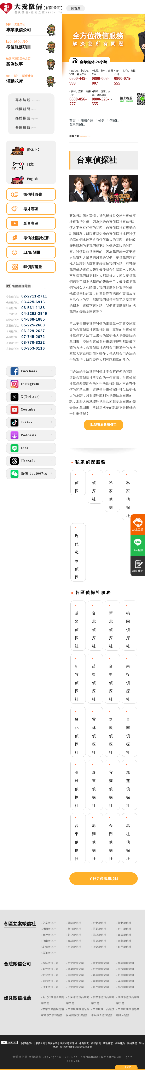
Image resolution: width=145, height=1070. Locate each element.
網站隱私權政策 (83, 1046)
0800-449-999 (78, 80)
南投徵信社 (49, 934)
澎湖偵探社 (94, 842)
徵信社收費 (32, 194)
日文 (30, 164)
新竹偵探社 (77, 682)
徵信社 (23, 1056)
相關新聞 (84, 1043)
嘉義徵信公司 (101, 975)
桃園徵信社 (49, 928)
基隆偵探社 (77, 629)
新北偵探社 (111, 629)
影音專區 (30, 223)
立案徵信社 (49, 922)
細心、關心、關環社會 (31, 79)
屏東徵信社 (99, 940)
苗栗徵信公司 (76, 969)
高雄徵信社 (74, 940)
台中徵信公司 (101, 969)
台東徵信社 (74, 946)
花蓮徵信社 (49, 946)
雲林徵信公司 (76, 975)
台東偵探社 (77, 842)
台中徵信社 (124, 928)
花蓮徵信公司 (126, 981)
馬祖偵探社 (128, 842)
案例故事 (53, 1043)
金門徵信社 (124, 946)
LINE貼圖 (31, 252)
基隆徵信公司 (50, 963)
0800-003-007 (100, 80)
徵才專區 (30, 209)
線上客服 (137, 529)
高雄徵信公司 (50, 981)
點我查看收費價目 (103, 424)
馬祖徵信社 (49, 952)
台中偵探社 (111, 682)
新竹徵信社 (74, 928)
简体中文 (33, 150)
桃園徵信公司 (126, 963)
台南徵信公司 (126, 975)
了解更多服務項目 (103, 879)
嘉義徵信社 (124, 934)
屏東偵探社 (94, 789)
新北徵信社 (124, 922)
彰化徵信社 (74, 934)
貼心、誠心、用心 (31, 45)
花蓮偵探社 (128, 789)
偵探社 (94, 491)
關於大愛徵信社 (31, 27)
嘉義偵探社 (111, 736)
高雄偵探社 (77, 789)
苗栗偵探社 (94, 682)
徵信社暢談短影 (36, 238)
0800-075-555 (122, 80)
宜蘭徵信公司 (101, 981)
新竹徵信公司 (50, 969)
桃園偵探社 (128, 629)
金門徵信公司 (101, 987)
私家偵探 (111, 495)
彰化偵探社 (77, 736)
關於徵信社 (27, 1043)
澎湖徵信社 (99, 946)
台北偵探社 (94, 629)
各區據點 (120, 1043)
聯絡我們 (132, 1043)
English (32, 178)
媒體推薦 (96, 1043)
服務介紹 (41, 1043)
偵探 (77, 487)
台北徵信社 (99, 922)
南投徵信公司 (126, 969)
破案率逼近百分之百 (31, 62)
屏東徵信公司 (76, 981)
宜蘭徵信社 (124, 940)
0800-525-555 (100, 101)
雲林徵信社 (99, 934)
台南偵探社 (128, 736)
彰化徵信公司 (50, 975)
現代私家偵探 (77, 556)
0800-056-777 (78, 101)
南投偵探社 (128, 682)
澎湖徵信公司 (76, 987)
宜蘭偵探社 (111, 789)
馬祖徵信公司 (126, 987)
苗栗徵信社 (99, 928)
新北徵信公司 (101, 963)
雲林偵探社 (94, 736)
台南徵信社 (49, 940)
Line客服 (138, 550)
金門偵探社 (111, 842)
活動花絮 (108, 1043)
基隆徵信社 (74, 922)
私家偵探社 (128, 499)
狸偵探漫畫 (32, 267)
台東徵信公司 (50, 987)
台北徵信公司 (76, 963)
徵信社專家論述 (68, 1043)
